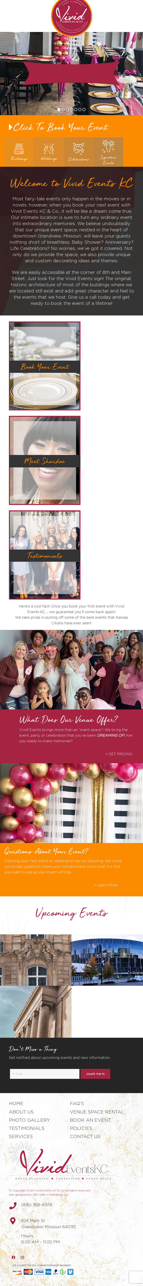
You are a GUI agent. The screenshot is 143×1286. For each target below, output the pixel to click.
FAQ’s (77, 1103)
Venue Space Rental (97, 1111)
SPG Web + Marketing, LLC (51, 1194)
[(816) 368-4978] (15, 1205)
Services (21, 1136)
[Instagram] (22, 1257)
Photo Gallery (29, 1120)
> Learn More (105, 885)
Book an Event (90, 1120)
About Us (21, 1111)
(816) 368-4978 (36, 1204)
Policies (81, 1128)
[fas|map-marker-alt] (15, 1221)
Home (16, 1103)
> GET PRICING (118, 754)
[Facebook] (13, 1257)
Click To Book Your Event (60, 127)
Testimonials (26, 1128)
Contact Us (85, 1136)
